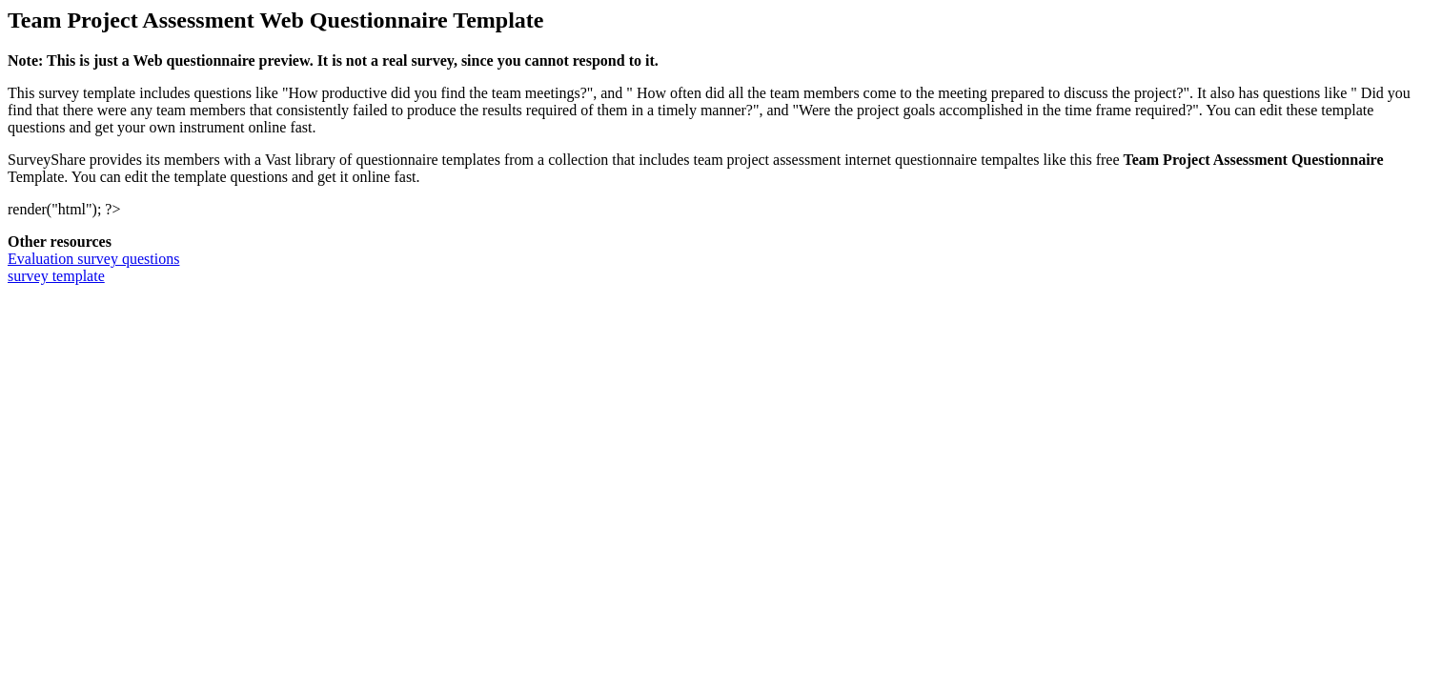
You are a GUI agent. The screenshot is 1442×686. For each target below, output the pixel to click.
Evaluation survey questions (93, 259)
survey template (56, 276)
